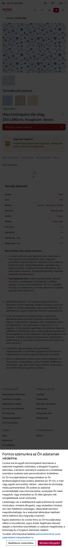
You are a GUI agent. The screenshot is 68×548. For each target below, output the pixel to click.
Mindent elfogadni (50, 543)
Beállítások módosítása (21, 543)
